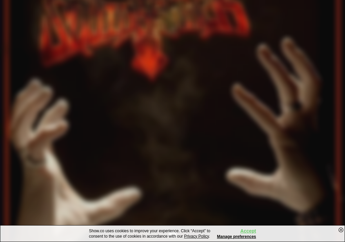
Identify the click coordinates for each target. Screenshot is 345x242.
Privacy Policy (196, 236)
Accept (248, 231)
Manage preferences (236, 236)
